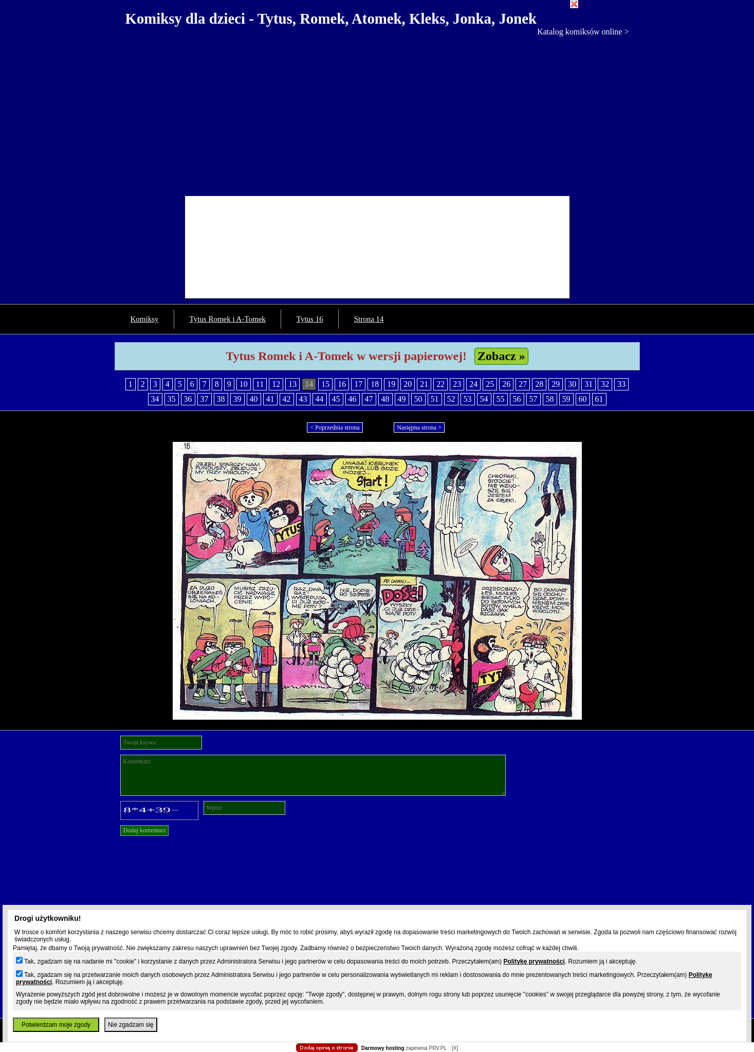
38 (221, 399)
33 (621, 384)
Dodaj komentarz (144, 830)
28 (539, 384)
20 (407, 384)
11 (260, 384)
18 (375, 384)
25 (490, 384)
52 (451, 399)
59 (566, 399)
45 (336, 399)
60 (583, 399)
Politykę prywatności (533, 961)
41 (270, 399)
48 (385, 399)
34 (155, 399)
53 (468, 399)
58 (550, 399)
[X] (455, 1048)
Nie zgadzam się (131, 1024)
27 (523, 384)
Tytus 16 (310, 319)
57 (533, 399)
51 (435, 399)
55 (500, 399)
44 (320, 399)
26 (506, 384)
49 (402, 399)
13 (292, 384)
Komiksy (145, 319)
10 (244, 384)
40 (254, 399)
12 (276, 384)
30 (572, 384)
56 (517, 399)
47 (369, 399)
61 (599, 399)
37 (204, 399)
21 (424, 384)
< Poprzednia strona (334, 427)
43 (303, 399)
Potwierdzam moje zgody (56, 1024)
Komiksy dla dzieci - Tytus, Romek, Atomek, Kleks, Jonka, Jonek (331, 18)
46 (352, 399)
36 (188, 399)
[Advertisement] (377, 114)
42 (287, 399)
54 (484, 399)
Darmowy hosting (382, 1048)
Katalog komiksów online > (583, 31)
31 (588, 384)
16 (342, 384)
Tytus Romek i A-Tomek (228, 319)
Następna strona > (419, 427)
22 (440, 384)
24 (473, 384)
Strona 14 (369, 319)
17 (358, 384)
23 (457, 384)
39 (237, 399)
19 (391, 384)
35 (172, 399)
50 (418, 399)
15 (325, 384)
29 (555, 384)
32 (605, 384)
